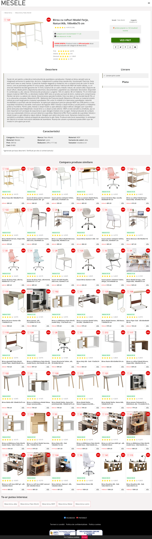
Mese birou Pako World (23, 13)
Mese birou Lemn (82, 504)
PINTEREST (81, 518)
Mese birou (8, 13)
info (23, 203)
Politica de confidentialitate (76, 524)
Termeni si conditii (57, 524)
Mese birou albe (10, 504)
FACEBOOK (69, 518)
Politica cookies (95, 524)
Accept (84, 537)
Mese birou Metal (65, 504)
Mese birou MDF (48, 504)
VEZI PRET (125, 40)
